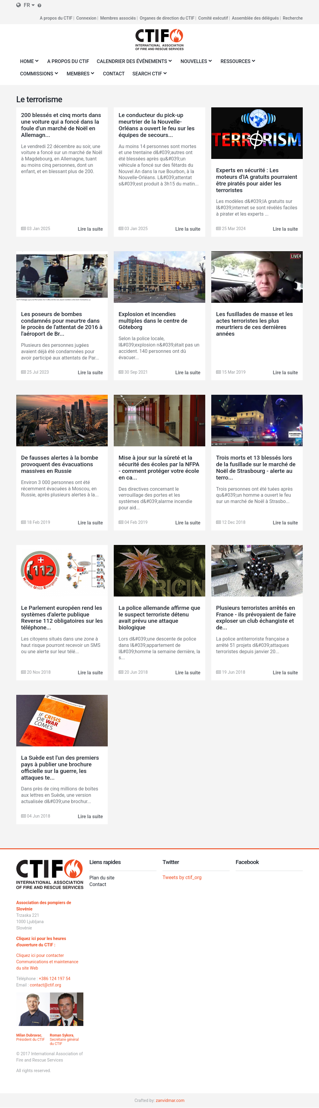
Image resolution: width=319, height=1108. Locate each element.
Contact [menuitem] (114, 74)
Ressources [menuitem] (236, 63)
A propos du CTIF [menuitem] (68, 61)
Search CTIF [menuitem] (148, 75)
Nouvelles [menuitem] (195, 63)
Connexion (86, 18)
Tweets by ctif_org (182, 877)
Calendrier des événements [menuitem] (133, 63)
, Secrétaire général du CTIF (64, 1039)
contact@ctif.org (45, 985)
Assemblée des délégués (255, 18)
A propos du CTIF (56, 18)
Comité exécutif (213, 18)
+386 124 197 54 (54, 978)
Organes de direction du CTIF (167, 18)
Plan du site (101, 878)
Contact (97, 884)
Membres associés (118, 18)
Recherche (293, 18)
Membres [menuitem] (79, 75)
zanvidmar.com (170, 1100)
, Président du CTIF (30, 1037)
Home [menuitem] (28, 63)
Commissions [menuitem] (37, 75)
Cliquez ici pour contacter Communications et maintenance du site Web (47, 961)
